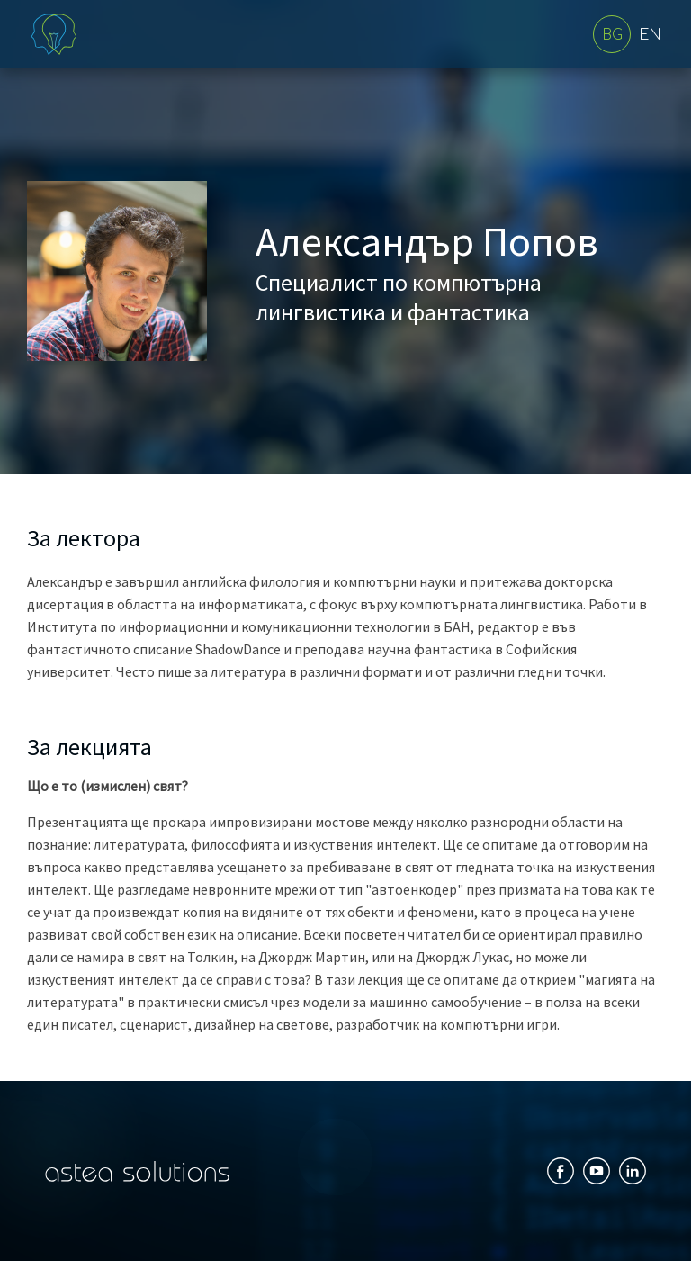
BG (612, 35)
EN (650, 35)
